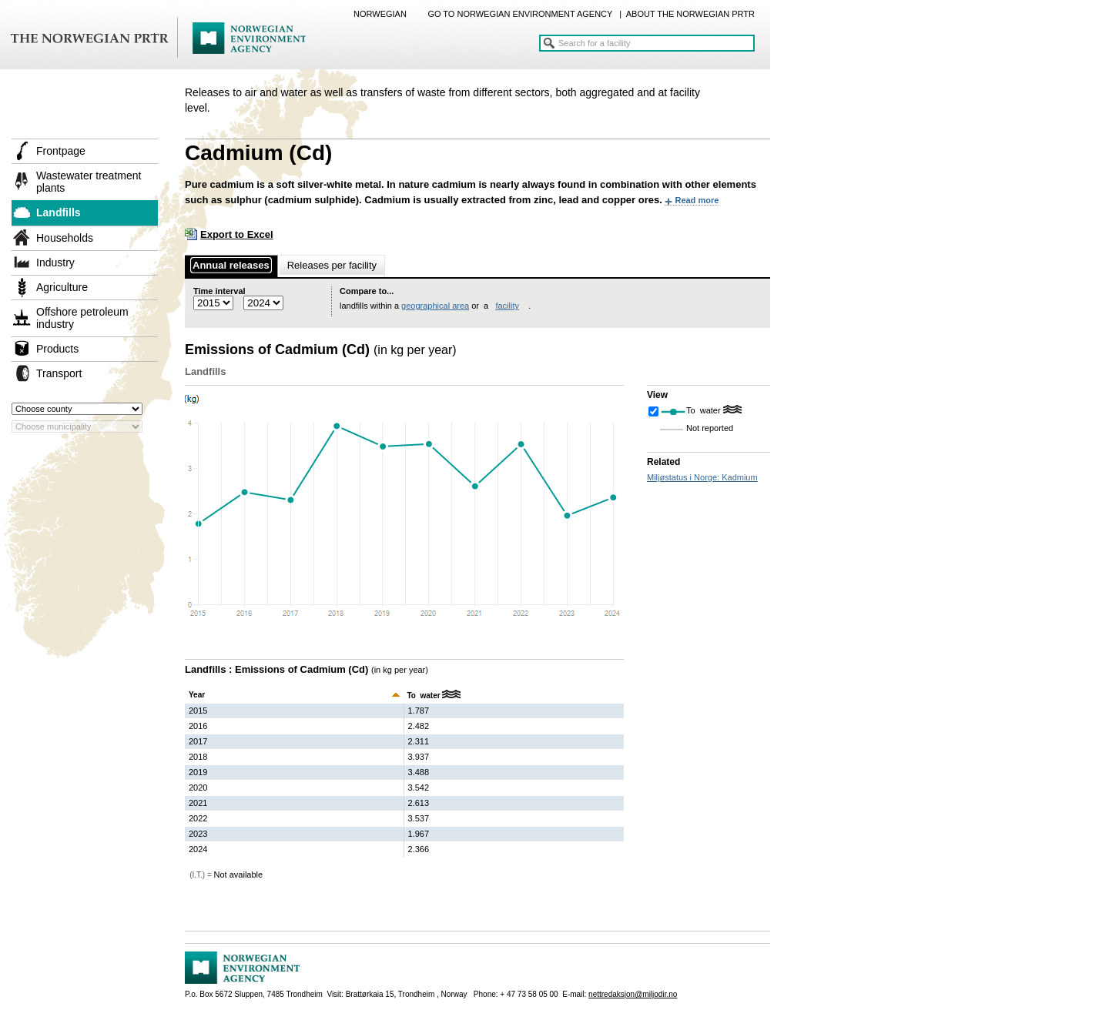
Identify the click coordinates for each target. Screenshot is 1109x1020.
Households (64, 238)
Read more (697, 200)
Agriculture (62, 287)
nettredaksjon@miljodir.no (632, 994)
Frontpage (60, 151)
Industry (55, 262)
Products (57, 349)
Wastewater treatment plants (88, 181)
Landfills (58, 212)
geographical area (435, 305)
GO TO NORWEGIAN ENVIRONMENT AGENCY (519, 13)
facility (507, 305)
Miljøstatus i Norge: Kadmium (702, 477)
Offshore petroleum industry (82, 318)
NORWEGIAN (380, 13)
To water (704, 410)
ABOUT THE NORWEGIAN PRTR (690, 13)
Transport (59, 373)
